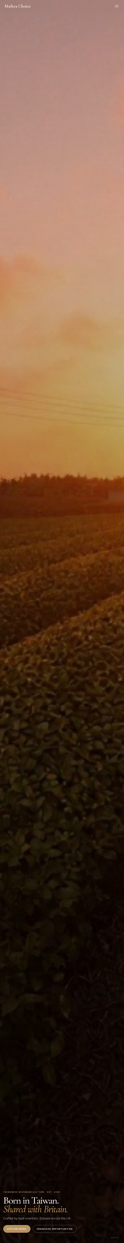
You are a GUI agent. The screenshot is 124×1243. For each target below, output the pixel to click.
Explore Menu (16, 1229)
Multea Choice (18, 6)
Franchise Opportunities (55, 1229)
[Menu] (116, 6)
